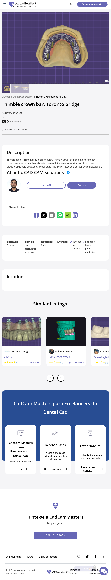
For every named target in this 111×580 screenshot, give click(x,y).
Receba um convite (92, 469)
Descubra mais (55, 469)
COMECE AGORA (55, 535)
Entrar (20, 469)
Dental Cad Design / (23, 96)
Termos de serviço (75, 571)
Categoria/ (7, 96)
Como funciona (13, 556)
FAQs (30, 556)
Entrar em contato (48, 556)
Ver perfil (46, 185)
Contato (82, 185)
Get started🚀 (86, 568)
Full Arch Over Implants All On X (50, 96)
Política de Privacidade (95, 571)
